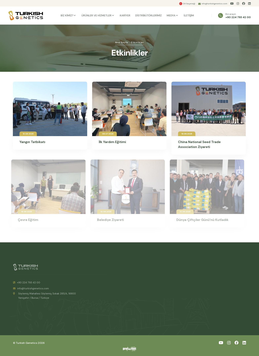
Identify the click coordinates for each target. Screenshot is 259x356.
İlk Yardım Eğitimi (112, 142)
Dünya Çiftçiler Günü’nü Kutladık (201, 220)
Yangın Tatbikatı (32, 142)
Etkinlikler (137, 42)
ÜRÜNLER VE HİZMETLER (96, 15)
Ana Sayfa (121, 42)
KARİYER (125, 15)
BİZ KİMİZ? (67, 15)
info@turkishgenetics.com (214, 3)
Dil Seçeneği (189, 3)
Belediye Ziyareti (109, 220)
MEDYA (171, 15)
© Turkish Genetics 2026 (29, 343)
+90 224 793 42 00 (238, 17)
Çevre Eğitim (27, 220)
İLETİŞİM (189, 15)
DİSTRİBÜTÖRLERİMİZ (148, 15)
